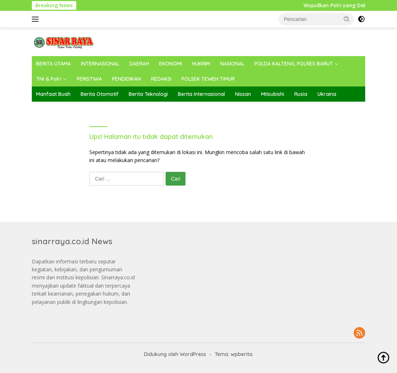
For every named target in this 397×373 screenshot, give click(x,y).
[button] (347, 19)
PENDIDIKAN (126, 79)
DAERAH (139, 63)
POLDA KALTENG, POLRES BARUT (294, 63)
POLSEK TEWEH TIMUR (208, 79)
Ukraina (326, 94)
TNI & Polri (48, 79)
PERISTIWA (89, 79)
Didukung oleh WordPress (175, 354)
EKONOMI (170, 63)
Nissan (243, 94)
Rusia (300, 94)
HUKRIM (201, 63)
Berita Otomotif (100, 94)
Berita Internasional (201, 94)
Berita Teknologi (148, 94)
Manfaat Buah (53, 94)
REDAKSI (161, 79)
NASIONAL (232, 63)
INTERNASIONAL (100, 63)
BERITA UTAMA (53, 63)
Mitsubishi (272, 94)
